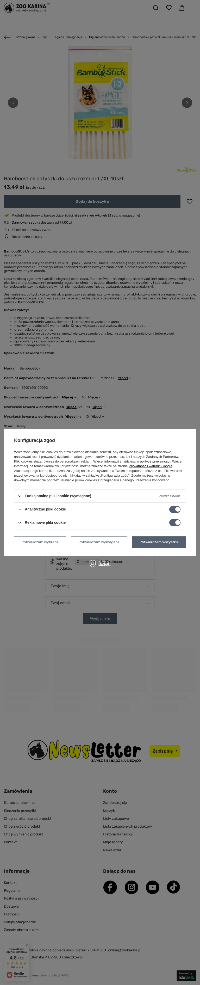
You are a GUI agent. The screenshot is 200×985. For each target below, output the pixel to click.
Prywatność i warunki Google (150, 466)
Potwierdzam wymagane (99, 542)
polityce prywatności (155, 461)
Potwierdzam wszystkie (159, 542)
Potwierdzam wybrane (40, 542)
